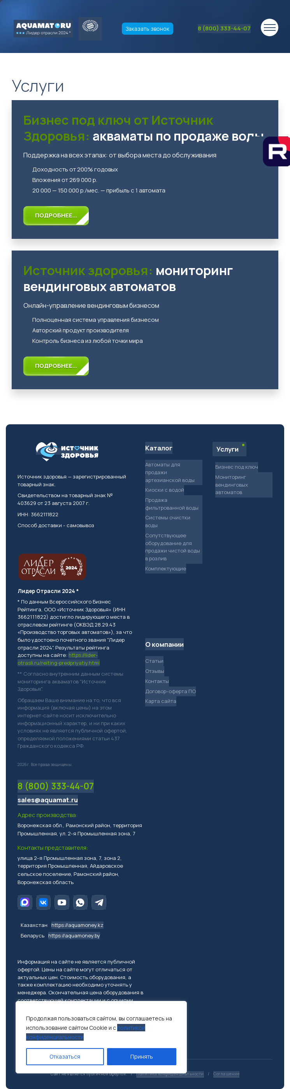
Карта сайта (160, 700)
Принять (141, 1056)
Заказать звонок (147, 28)
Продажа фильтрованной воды (172, 503)
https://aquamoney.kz (77, 924)
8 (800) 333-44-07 (224, 28)
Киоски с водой (164, 489)
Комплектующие (165, 568)
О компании (164, 644)
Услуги (227, 449)
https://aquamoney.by (74, 935)
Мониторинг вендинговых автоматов (231, 484)
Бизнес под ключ (236, 466)
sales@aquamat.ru (48, 799)
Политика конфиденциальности (170, 1074)
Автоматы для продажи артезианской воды (170, 472)
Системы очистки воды (167, 521)
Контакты (157, 681)
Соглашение (226, 1074)
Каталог (158, 447)
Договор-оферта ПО (170, 691)
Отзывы (154, 670)
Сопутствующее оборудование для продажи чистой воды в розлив (172, 547)
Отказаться (64, 1056)
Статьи (154, 660)
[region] (101, 1037)
